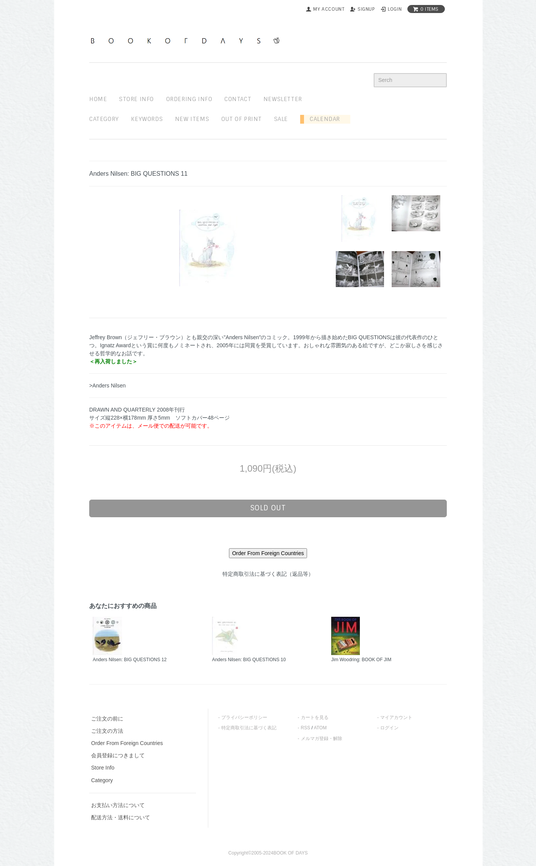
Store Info (102, 768)
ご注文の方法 (107, 731)
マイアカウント (396, 717)
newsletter (282, 99)
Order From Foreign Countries (127, 743)
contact (237, 99)
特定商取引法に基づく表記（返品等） (268, 574)
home (98, 99)
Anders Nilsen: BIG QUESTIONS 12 (130, 659)
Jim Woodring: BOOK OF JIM (361, 659)
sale (281, 119)
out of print (241, 119)
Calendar (322, 119)
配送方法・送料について (120, 817)
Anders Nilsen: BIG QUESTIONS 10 (249, 659)
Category (104, 119)
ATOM (320, 727)
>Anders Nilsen (107, 385)
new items (192, 119)
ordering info (189, 99)
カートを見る (314, 717)
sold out (268, 508)
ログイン (389, 727)
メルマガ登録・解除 (321, 738)
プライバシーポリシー (244, 717)
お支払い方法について (118, 805)
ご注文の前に (107, 719)
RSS (305, 727)
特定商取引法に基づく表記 (248, 727)
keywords (147, 119)
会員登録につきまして (118, 755)
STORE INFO (136, 99)
